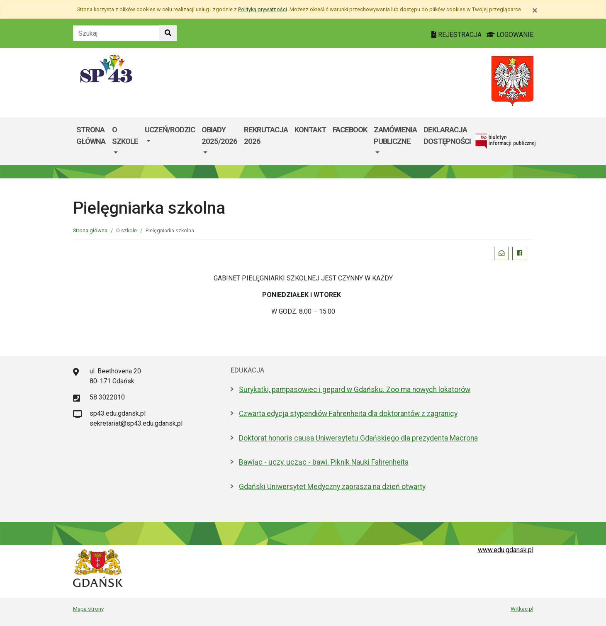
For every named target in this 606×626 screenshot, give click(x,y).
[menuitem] (125, 141)
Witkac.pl (522, 608)
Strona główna (90, 135)
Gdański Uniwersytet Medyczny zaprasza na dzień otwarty (332, 486)
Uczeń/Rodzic (170, 129)
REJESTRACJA (457, 35)
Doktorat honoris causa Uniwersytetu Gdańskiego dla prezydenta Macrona (358, 438)
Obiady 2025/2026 (219, 135)
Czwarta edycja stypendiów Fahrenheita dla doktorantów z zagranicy (348, 413)
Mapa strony (88, 608)
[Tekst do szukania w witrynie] (116, 33)
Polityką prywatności (262, 9)
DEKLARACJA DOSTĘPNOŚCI (447, 135)
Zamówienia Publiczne (395, 135)
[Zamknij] (535, 10)
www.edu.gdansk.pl (505, 550)
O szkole (125, 135)
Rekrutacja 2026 (266, 135)
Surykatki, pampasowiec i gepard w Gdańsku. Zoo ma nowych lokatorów (354, 389)
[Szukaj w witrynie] (168, 33)
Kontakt (310, 129)
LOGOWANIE (510, 35)
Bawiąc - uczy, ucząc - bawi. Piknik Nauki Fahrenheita (324, 462)
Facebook (350, 129)
